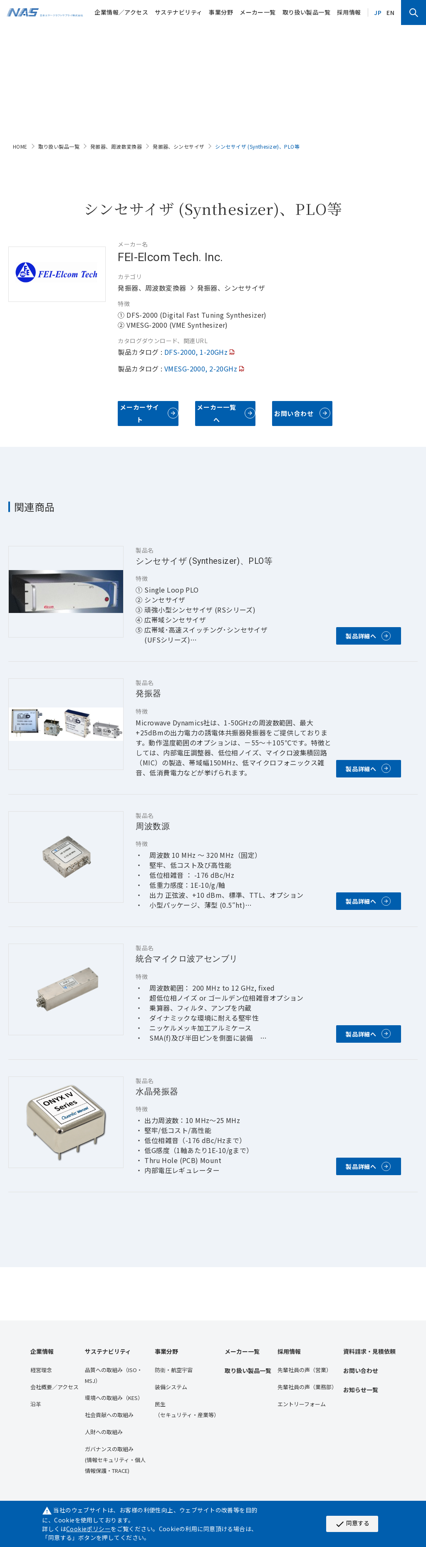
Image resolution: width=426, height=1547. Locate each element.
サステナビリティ (178, 12)
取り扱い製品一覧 (306, 12)
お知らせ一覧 (360, 1389)
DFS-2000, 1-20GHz (196, 352)
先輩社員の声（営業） (304, 1370)
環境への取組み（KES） (114, 1398)
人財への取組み (104, 1432)
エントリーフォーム (301, 1404)
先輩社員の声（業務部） (307, 1387)
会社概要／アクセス (54, 1387)
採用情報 (349, 12)
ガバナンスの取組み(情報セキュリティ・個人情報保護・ (115, 1460)
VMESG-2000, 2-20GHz (200, 369)
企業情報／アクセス (121, 12)
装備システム (171, 1387)
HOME (20, 146)
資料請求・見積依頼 (369, 1351)
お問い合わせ (294, 413)
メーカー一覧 (258, 12)
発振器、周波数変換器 (116, 146)
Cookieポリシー (88, 1529)
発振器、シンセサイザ (178, 146)
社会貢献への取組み (109, 1415)
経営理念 (41, 1370)
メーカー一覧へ (216, 413)
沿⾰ (35, 1404)
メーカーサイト (139, 413)
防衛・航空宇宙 (174, 1370)
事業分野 (221, 12)
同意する (352, 1524)
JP (377, 12)
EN (390, 12)
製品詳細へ (361, 636)
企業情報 (42, 1351)
